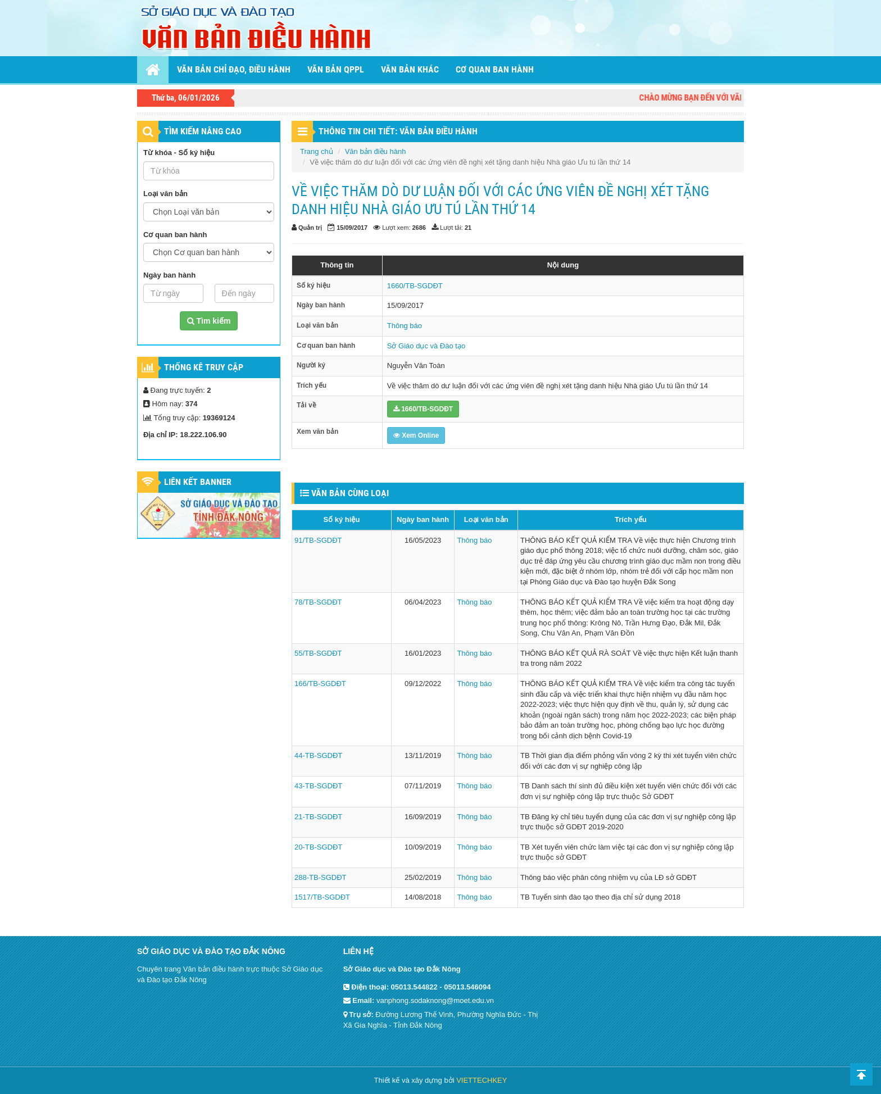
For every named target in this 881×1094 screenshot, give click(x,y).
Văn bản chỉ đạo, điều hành (233, 69)
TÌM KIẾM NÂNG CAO (203, 131)
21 (468, 227)
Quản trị (310, 227)
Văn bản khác (410, 69)
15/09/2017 (352, 227)
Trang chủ (316, 151)
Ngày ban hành (169, 275)
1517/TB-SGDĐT (322, 897)
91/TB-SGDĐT (318, 540)
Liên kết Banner (197, 481)
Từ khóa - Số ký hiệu (179, 152)
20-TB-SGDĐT (318, 847)
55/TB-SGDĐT (318, 653)
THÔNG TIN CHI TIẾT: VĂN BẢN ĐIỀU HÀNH (398, 131)
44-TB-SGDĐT (318, 755)
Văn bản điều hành (375, 151)
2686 (419, 227)
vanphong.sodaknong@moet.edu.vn (435, 1000)
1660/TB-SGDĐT (415, 286)
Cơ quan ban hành (495, 69)
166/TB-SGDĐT (320, 683)
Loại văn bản (165, 193)
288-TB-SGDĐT (320, 877)
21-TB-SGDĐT (318, 816)
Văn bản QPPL (335, 69)
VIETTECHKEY (481, 1080)
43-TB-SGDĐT (318, 786)
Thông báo (404, 325)
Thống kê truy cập (203, 367)
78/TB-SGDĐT (318, 602)
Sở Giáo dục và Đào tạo (426, 346)
